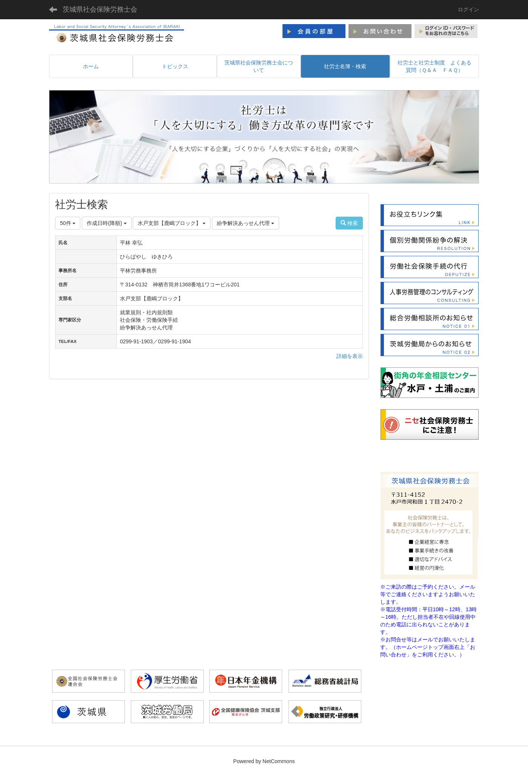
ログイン (468, 9)
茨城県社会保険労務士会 (100, 9)
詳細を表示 (349, 356)
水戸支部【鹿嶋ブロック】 (172, 223)
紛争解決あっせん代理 (245, 223)
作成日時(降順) (106, 223)
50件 (67, 223)
